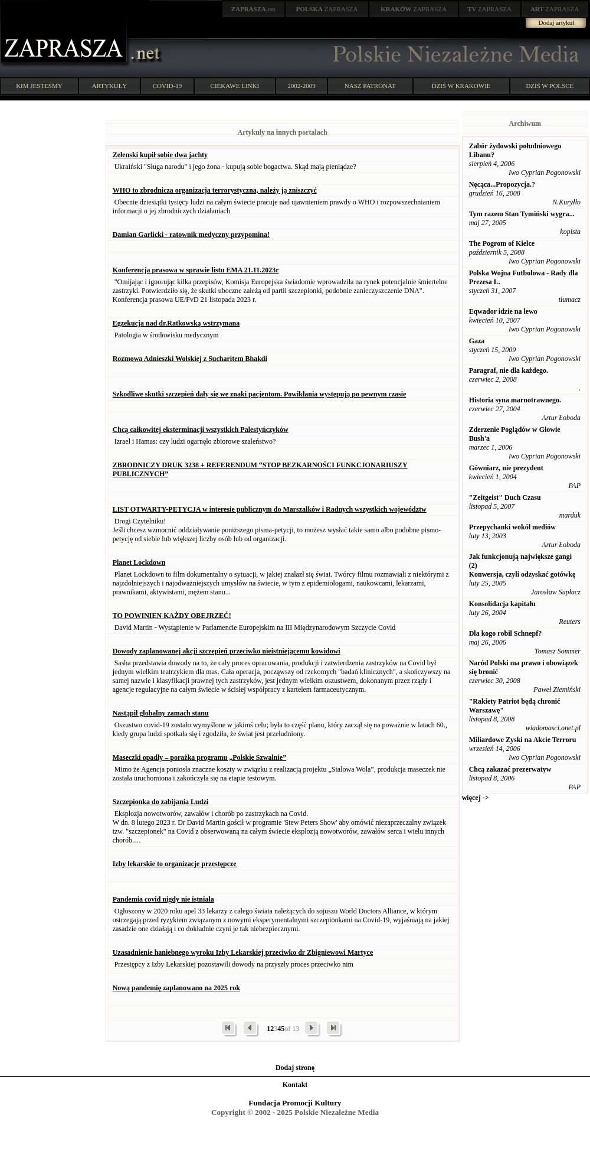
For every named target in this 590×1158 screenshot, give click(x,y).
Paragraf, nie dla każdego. (508, 370)
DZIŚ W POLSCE (549, 85)
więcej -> (475, 797)
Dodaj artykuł (557, 22)
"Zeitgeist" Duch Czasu (505, 497)
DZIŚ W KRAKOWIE (461, 85)
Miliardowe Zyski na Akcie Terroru (522, 740)
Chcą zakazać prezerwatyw (510, 769)
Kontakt (295, 1085)
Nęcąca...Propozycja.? (502, 184)
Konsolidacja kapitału (502, 604)
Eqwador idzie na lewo (503, 311)
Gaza (477, 341)
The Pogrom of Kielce (502, 243)
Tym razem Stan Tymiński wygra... (522, 214)
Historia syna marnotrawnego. (515, 400)
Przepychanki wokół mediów (512, 527)
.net (253, 8)
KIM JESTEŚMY (39, 85)
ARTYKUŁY (109, 85)
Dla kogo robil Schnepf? (505, 633)
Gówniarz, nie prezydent (506, 468)
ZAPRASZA (327, 8)
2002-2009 (301, 85)
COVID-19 (167, 85)
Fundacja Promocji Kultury (294, 1102)
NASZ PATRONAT (370, 85)
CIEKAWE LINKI (235, 85)
